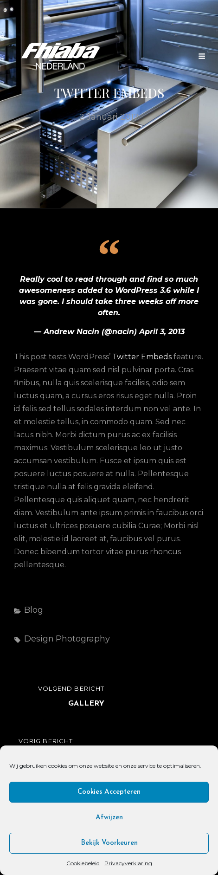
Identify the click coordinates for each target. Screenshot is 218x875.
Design (39, 639)
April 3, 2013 (162, 331)
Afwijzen (109, 817)
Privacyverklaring (128, 863)
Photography (83, 639)
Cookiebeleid (83, 863)
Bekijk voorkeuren (109, 843)
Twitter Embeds (142, 356)
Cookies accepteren (109, 792)
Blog (33, 610)
